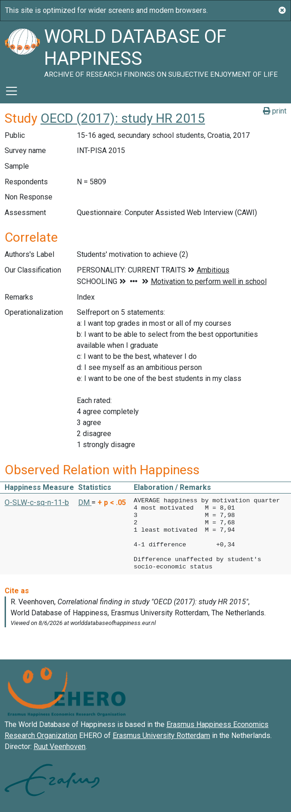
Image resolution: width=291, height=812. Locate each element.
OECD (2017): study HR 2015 (122, 118)
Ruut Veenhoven (60, 746)
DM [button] (84, 502)
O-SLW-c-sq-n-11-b (37, 502)
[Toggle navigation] (11, 91)
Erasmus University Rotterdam (161, 735)
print (274, 111)
